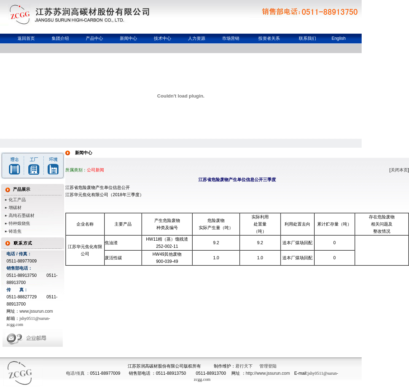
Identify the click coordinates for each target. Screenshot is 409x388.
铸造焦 (15, 231)
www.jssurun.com (36, 311)
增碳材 (15, 207)
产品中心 (94, 38)
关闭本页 (399, 169)
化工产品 (17, 199)
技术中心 (162, 38)
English (338, 38)
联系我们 (307, 38)
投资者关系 (269, 38)
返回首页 (26, 38)
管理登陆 (268, 366)
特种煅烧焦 (19, 223)
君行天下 (244, 366)
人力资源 (196, 38)
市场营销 (230, 38)
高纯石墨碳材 (21, 215)
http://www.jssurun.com (268, 373)
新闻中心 (128, 38)
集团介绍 (60, 38)
